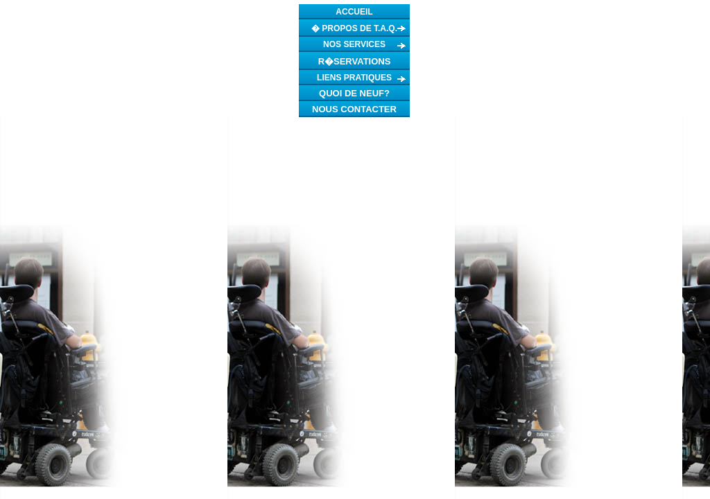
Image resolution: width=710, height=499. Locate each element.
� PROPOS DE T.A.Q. (354, 28)
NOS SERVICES (354, 44)
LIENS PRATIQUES (354, 77)
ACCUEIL (354, 12)
